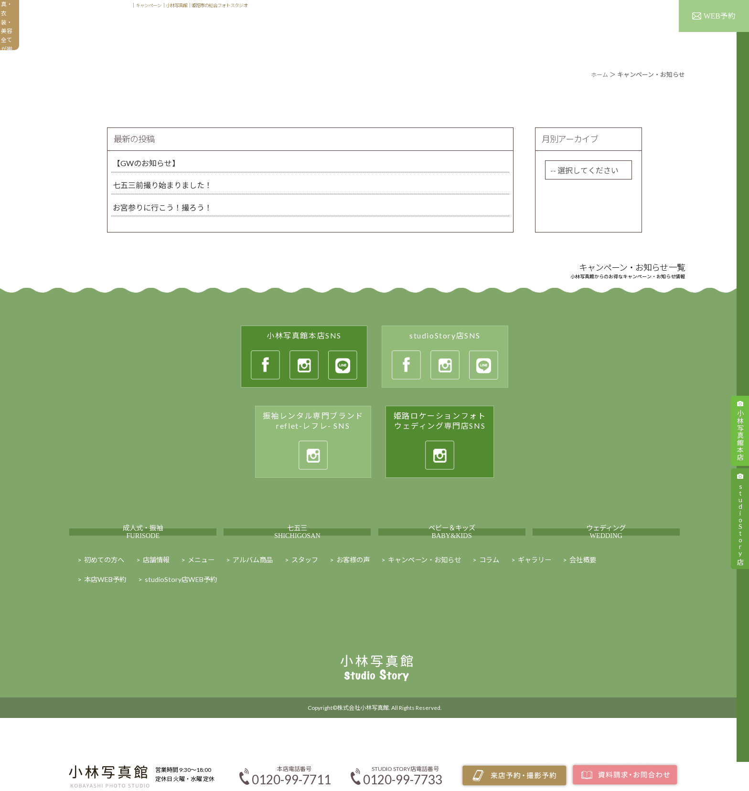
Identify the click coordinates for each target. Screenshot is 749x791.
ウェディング (606, 555)
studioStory (740, 523)
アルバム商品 (460, 31)
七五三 (297, 555)
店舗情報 (620, 8)
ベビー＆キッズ (452, 555)
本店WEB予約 (108, 628)
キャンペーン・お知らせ (457, 607)
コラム (528, 607)
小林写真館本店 (740, 435)
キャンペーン (641, 31)
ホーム (598, 74)
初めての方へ (336, 31)
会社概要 (630, 607)
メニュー (399, 31)
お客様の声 (579, 31)
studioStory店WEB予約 (189, 628)
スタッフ (653, 8)
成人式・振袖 (143, 555)
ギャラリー (521, 31)
